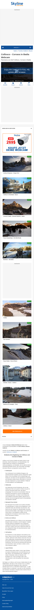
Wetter (13, 83)
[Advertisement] (17, 28)
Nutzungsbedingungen (7, 600)
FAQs (3, 597)
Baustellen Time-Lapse (7, 591)
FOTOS (17, 436)
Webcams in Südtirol (11, 452)
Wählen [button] (21, 83)
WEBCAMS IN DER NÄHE (17, 128)
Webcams (17, 47)
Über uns (4, 584)
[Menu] (30, 47)
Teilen (29, 83)
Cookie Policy (5, 603)
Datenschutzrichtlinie (7, 606)
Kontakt (4, 594)
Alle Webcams (17, 431)
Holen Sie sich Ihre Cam (8, 588)
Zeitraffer (5, 83)
